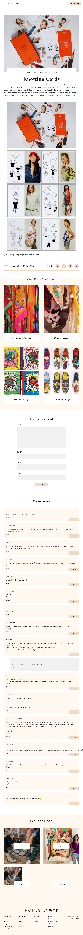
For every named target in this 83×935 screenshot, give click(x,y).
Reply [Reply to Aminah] (74, 584)
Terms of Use (52, 919)
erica (13, 661)
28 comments (45, 72)
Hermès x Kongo (21, 399)
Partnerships (8, 926)
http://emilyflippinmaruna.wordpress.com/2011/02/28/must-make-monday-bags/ (33, 726)
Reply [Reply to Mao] (74, 771)
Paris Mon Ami (61, 337)
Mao (7, 761)
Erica (56, 72)
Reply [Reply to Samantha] (74, 712)
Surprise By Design (61, 399)
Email (19, 463)
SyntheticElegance (12, 511)
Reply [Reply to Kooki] (74, 788)
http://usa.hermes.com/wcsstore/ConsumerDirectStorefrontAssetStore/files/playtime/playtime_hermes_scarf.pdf (44, 750)
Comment (21, 425)
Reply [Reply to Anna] (74, 601)
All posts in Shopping (23, 266)
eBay (37, 95)
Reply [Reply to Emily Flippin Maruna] (74, 737)
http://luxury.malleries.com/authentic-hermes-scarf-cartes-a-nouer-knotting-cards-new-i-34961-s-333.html (39, 682)
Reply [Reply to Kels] (74, 616)
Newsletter (37, 919)
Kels (7, 608)
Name (19, 452)
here (31, 254)
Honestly (72, 919)
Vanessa (8, 525)
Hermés (22, 84)
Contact (6, 929)
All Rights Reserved (54, 924)
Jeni (7, 542)
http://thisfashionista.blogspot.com (18, 707)
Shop (5, 924)
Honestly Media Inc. (36, 933)
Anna (7, 591)
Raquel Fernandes (11, 795)
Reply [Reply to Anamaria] (74, 754)
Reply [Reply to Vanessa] (74, 536)
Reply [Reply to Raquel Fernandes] (74, 803)
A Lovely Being (13, 254)
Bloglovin (36, 921)
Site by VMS (46, 933)
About (6, 921)
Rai (7, 639)
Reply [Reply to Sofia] (74, 570)
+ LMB (49, 933)
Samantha (9, 694)
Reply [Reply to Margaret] (74, 633)
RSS (34, 924)
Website (20, 473)
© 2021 (50, 926)
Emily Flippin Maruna (12, 718)
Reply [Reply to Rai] (74, 654)
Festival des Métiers (21, 337)
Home (6, 919)
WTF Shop (75, 3)
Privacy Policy (52, 921)
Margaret (9, 623)
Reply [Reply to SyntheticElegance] (74, 519)
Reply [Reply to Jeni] (74, 553)
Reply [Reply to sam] (74, 688)
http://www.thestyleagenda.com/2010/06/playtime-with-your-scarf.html (30, 650)
